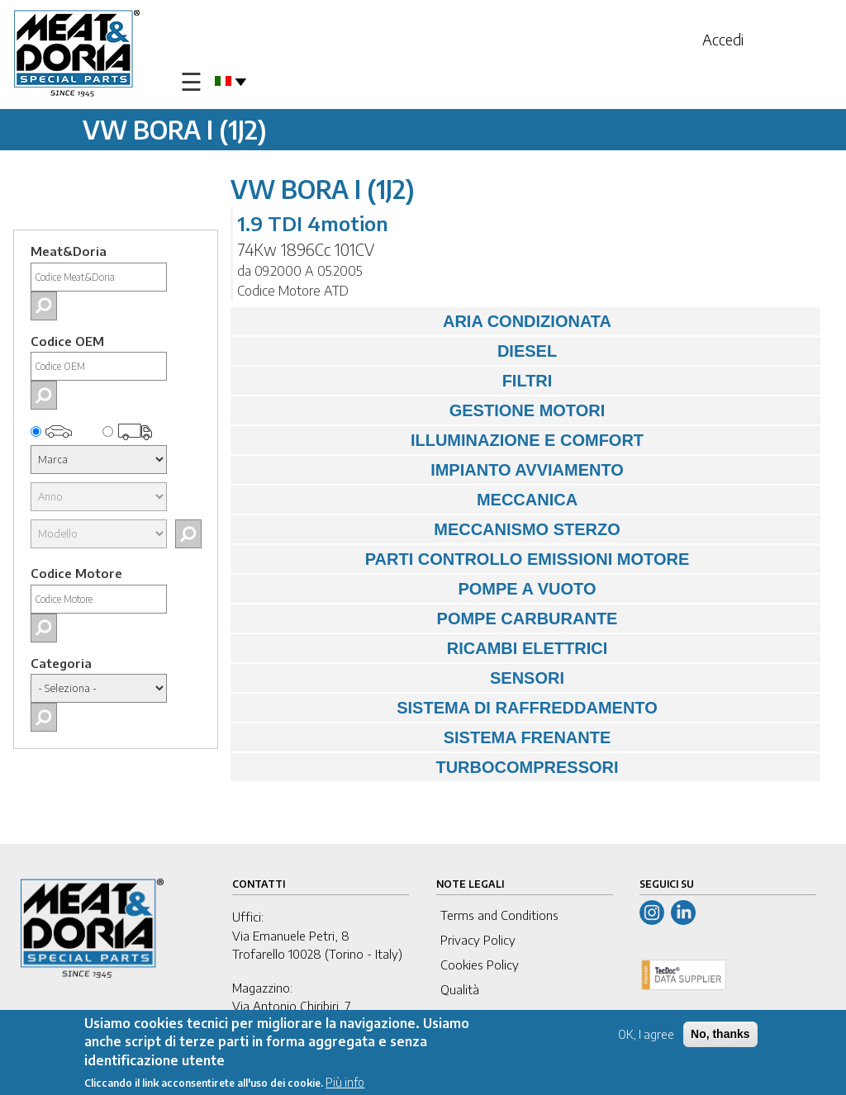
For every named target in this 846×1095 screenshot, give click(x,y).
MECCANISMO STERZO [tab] (429, 529)
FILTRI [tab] (395, 381)
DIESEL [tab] (398, 351)
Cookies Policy (479, 964)
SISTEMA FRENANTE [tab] (425, 737)
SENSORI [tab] (401, 678)
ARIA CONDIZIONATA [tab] (425, 321)
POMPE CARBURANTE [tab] (428, 618)
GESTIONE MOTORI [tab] (422, 410)
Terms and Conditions (499, 915)
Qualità (459, 989)
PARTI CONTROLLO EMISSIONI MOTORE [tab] (464, 559)
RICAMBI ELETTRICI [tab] (423, 648)
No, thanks (720, 1036)
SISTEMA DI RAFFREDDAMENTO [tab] (448, 708)
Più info (345, 1085)
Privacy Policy (478, 939)
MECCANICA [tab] (408, 500)
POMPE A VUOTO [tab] (417, 589)
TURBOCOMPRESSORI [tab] (429, 767)
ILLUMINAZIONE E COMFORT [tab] (441, 440)
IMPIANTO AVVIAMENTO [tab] (431, 470)
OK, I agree (646, 1037)
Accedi (723, 39)
